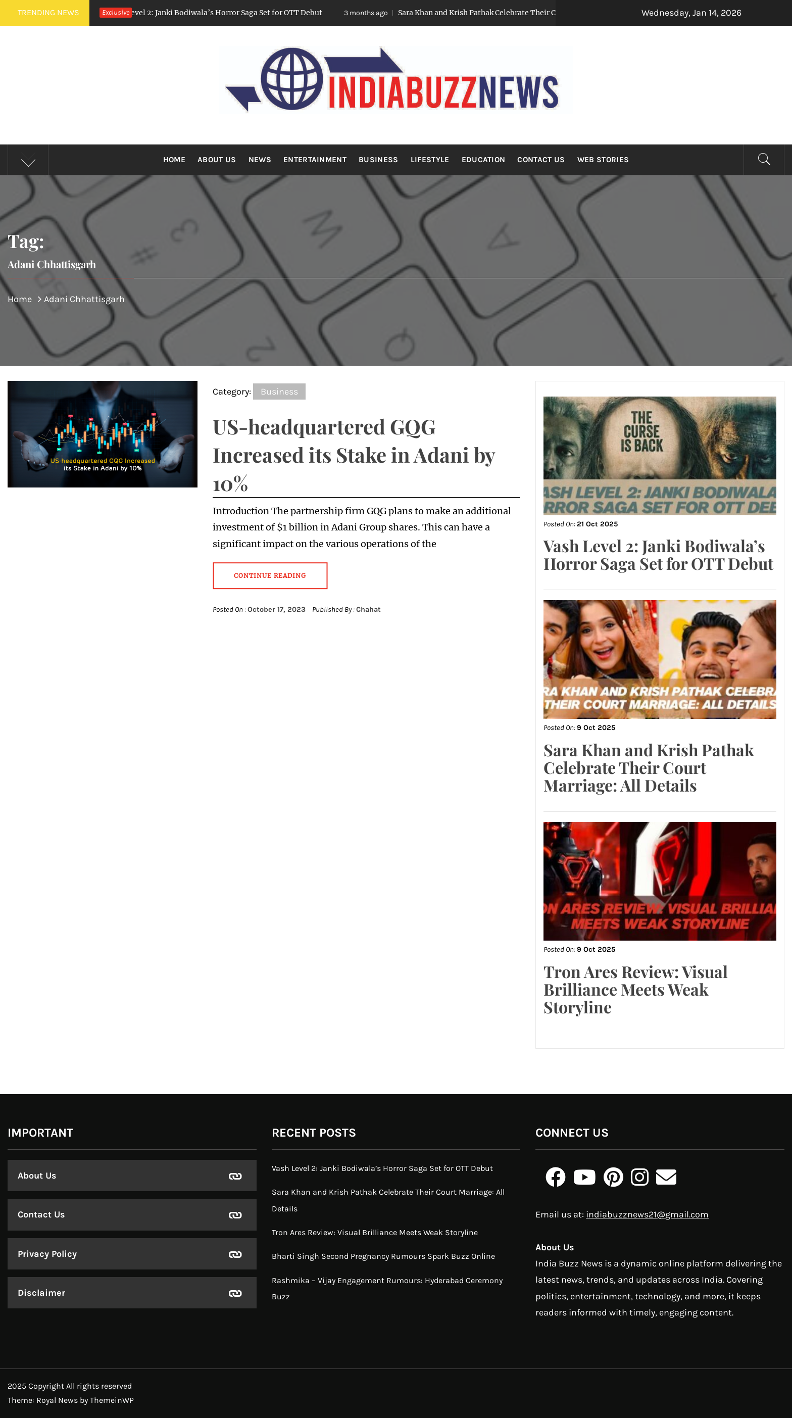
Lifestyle (430, 159)
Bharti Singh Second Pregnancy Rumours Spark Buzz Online (383, 1256)
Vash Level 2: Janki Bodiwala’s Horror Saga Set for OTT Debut (196, 12)
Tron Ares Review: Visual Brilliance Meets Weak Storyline (635, 988)
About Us (216, 159)
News (260, 159)
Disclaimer (41, 1292)
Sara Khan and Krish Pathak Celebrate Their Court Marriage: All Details (502, 12)
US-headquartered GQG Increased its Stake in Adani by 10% (354, 454)
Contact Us (541, 159)
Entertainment (314, 159)
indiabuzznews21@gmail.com (647, 1214)
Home (174, 159)
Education (484, 159)
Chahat (368, 609)
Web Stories (603, 159)
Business (379, 159)
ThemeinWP (112, 1400)
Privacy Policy (47, 1253)
